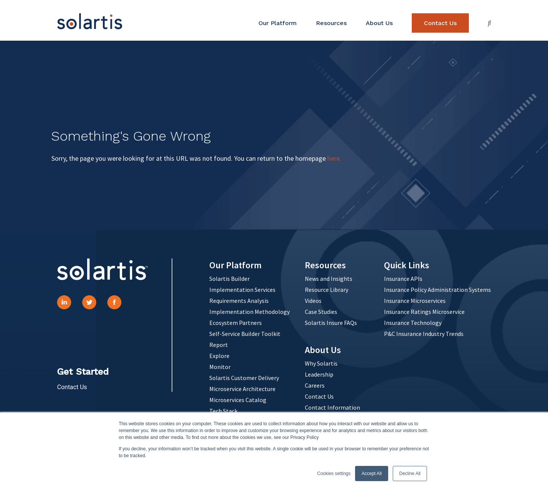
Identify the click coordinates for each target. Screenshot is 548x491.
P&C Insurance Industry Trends (424, 333)
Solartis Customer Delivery (244, 378)
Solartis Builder (229, 278)
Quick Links (406, 265)
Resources (331, 23)
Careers (315, 385)
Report (218, 344)
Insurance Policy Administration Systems (437, 289)
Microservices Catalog (237, 400)
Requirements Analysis (239, 300)
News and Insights (328, 278)
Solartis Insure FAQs (331, 322)
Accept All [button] (372, 473)
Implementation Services (242, 289)
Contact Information (332, 407)
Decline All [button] (410, 473)
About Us (379, 23)
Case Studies (321, 311)
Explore (219, 356)
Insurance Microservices (415, 300)
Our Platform (277, 23)
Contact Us (440, 23)
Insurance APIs (403, 278)
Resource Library (326, 289)
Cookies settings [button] (333, 473)
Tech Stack (223, 411)
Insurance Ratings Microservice (424, 311)
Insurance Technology (412, 322)
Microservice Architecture (242, 389)
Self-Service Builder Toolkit (244, 333)
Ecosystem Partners (235, 322)
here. (334, 158)
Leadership (319, 374)
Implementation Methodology (249, 311)
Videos (313, 300)
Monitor (220, 367)
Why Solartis (321, 363)
